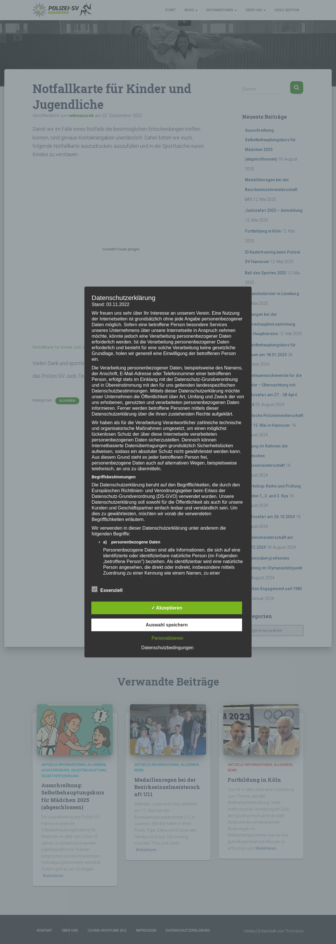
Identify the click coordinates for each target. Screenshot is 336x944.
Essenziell (107, 589)
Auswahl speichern (167, 624)
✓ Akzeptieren (166, 607)
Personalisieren (167, 637)
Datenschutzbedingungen (167, 647)
